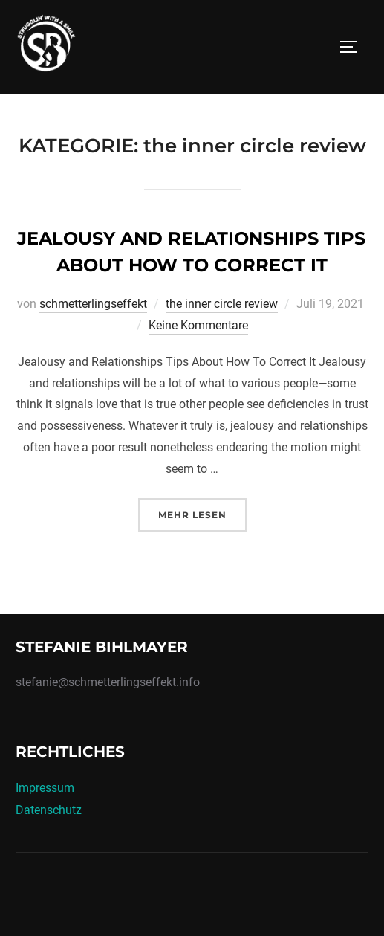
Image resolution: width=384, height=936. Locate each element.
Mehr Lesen (202, 513)
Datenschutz (49, 810)
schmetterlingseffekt (93, 304)
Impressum (45, 788)
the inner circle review (222, 304)
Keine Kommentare (198, 325)
